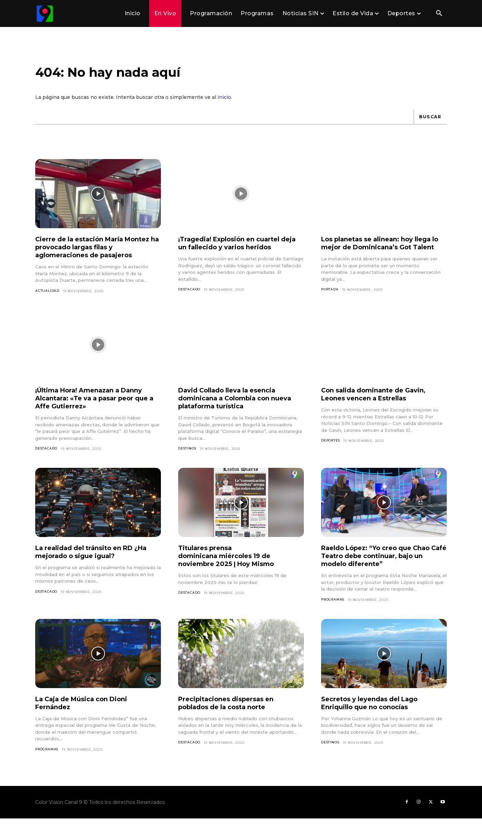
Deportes (332, 454)
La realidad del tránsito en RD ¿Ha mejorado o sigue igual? (98, 565)
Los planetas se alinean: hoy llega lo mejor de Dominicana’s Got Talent (383, 253)
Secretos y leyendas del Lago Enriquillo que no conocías (374, 716)
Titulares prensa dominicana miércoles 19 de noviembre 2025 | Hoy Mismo (232, 569)
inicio (224, 103)
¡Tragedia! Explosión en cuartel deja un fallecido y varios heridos (238, 249)
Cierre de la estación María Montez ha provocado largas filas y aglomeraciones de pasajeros (96, 253)
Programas (334, 613)
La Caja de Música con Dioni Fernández (87, 716)
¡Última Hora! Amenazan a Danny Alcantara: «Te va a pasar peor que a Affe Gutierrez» (96, 411)
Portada (330, 304)
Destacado (190, 296)
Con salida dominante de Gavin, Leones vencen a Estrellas (379, 407)
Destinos (187, 462)
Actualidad (48, 297)
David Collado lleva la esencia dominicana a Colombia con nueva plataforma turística (233, 411)
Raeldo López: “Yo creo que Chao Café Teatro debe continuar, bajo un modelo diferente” (382, 569)
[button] (439, 14)
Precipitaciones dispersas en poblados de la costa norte (230, 716)
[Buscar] (429, 123)
